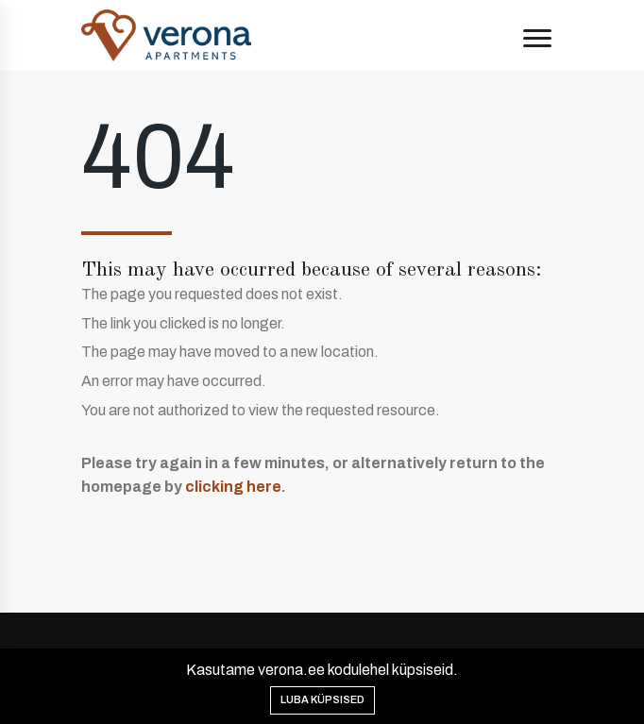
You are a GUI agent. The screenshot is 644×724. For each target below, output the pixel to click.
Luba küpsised (322, 699)
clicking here (233, 487)
